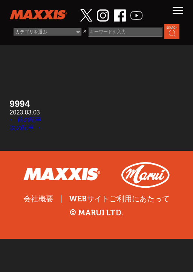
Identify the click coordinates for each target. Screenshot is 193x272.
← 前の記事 (25, 119)
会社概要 (38, 198)
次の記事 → (25, 127)
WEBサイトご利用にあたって (119, 198)
